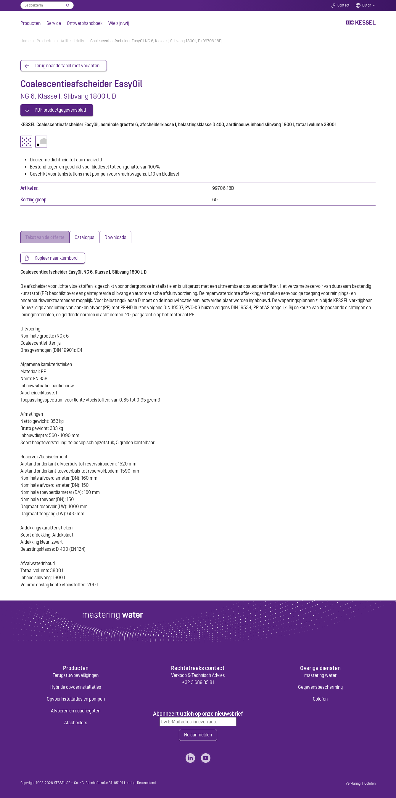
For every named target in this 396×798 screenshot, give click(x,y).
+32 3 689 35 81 (198, 681)
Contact (343, 5)
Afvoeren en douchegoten (75, 709)
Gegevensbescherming (320, 686)
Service (53, 23)
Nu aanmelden (198, 734)
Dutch (366, 5)
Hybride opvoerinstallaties (75, 686)
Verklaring (353, 783)
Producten (30, 23)
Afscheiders (75, 721)
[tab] (45, 236)
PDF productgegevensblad (60, 109)
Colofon (320, 698)
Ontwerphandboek (84, 23)
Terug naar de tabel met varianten (67, 65)
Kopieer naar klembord (56, 257)
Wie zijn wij (118, 23)
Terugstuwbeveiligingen (76, 674)
